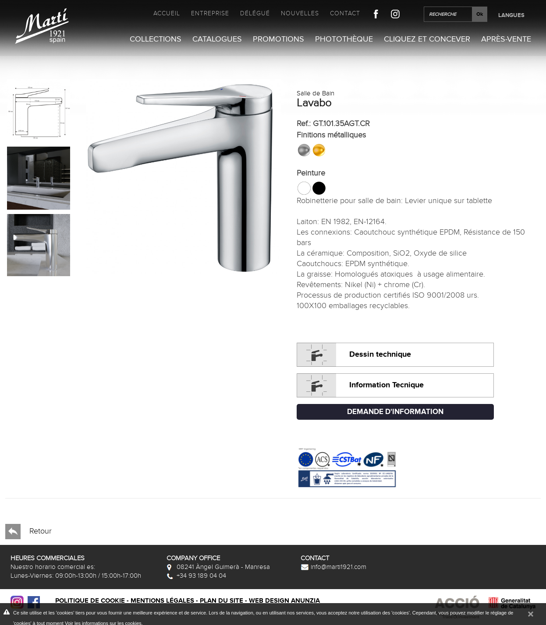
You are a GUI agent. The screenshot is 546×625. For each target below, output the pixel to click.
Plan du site (221, 601)
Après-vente (506, 39)
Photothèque (344, 39)
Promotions (278, 39)
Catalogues (217, 39)
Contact (345, 13)
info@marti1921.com (333, 567)
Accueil (166, 13)
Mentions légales (162, 601)
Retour (28, 531)
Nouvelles (300, 13)
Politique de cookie (90, 601)
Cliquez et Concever (427, 39)
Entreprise (210, 13)
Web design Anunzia (284, 601)
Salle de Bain (315, 93)
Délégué (255, 13)
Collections (155, 39)
